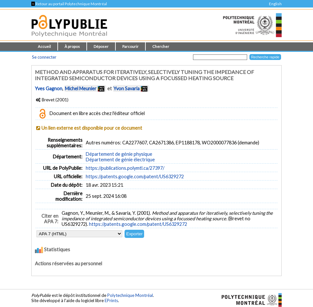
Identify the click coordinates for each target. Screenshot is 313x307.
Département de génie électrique (120, 159)
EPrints (111, 300)
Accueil (44, 46)
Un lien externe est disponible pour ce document (91, 128)
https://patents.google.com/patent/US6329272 (135, 176)
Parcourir (130, 46)
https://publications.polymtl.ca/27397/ (125, 168)
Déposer (101, 46)
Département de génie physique (119, 154)
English (275, 4)
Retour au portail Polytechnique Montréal (69, 4)
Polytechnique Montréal (130, 295)
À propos (72, 46)
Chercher (160, 46)
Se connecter (44, 57)
